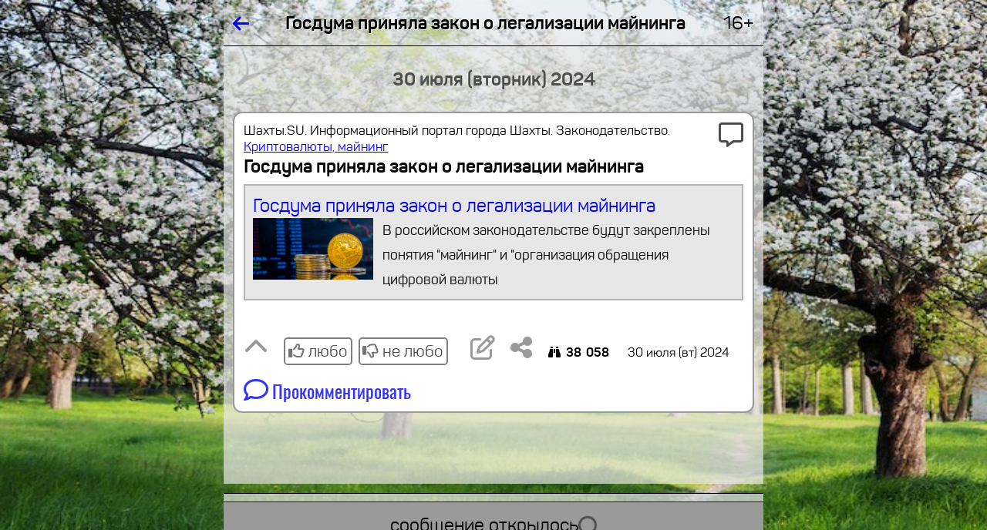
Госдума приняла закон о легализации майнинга (494, 243)
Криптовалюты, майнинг (316, 147)
